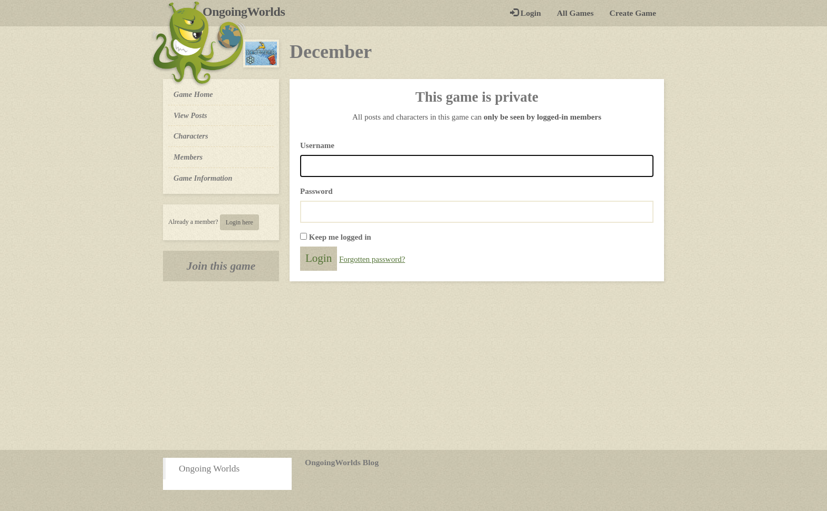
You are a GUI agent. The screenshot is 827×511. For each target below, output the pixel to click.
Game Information (203, 178)
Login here (239, 222)
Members (188, 157)
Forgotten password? (372, 259)
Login (525, 12)
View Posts (190, 115)
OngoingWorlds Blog (342, 462)
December (331, 51)
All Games (575, 12)
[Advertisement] (413, 365)
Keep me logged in (340, 237)
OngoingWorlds (248, 11)
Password (316, 191)
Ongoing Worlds (209, 468)
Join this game (221, 266)
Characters (190, 135)
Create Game (633, 12)
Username (317, 145)
